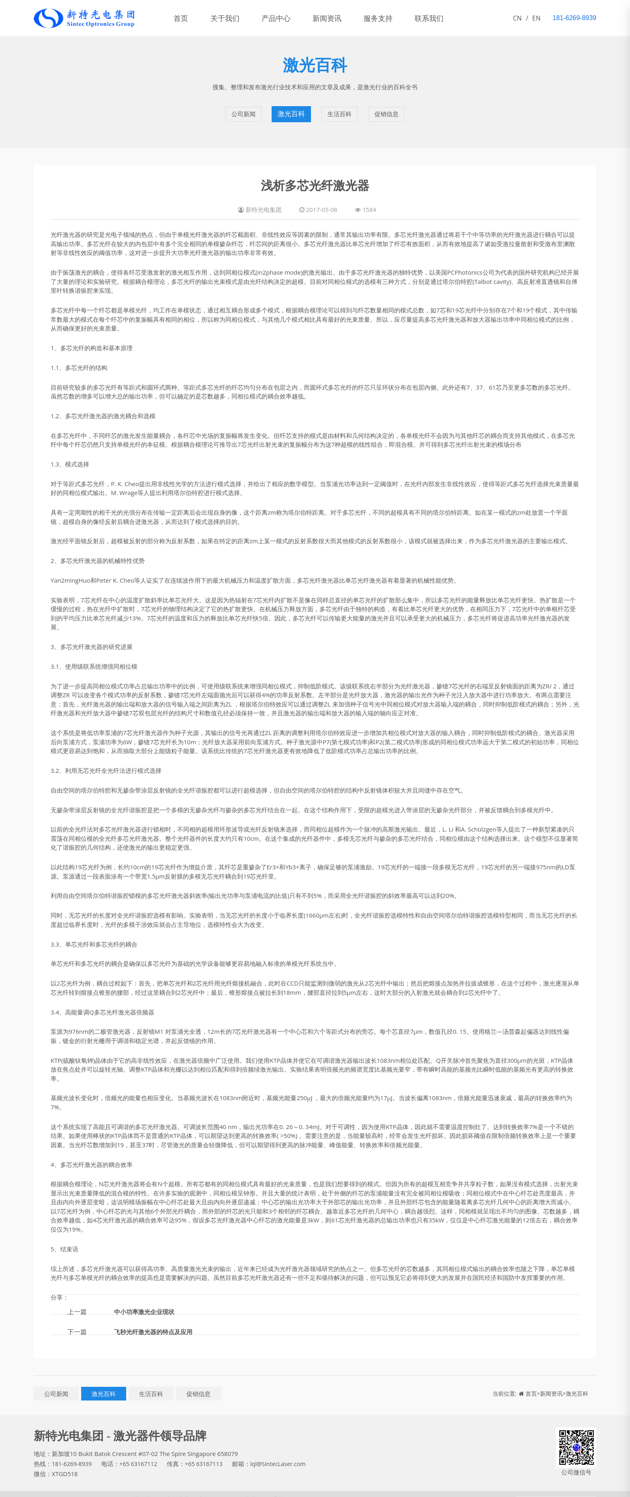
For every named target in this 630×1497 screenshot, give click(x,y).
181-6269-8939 (73, 1452)
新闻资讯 (347, 18)
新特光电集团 (52, 1488)
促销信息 (387, 109)
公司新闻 (242, 109)
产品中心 (290, 18)
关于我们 (233, 18)
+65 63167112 (141, 1452)
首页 (184, 18)
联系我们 (462, 18)
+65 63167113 (208, 1452)
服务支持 (405, 18)
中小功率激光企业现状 (146, 1300)
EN (536, 18)
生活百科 (339, 109)
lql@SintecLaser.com (284, 1452)
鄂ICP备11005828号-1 (102, 1488)
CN (517, 18)
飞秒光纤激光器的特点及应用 (156, 1320)
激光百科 (290, 109)
